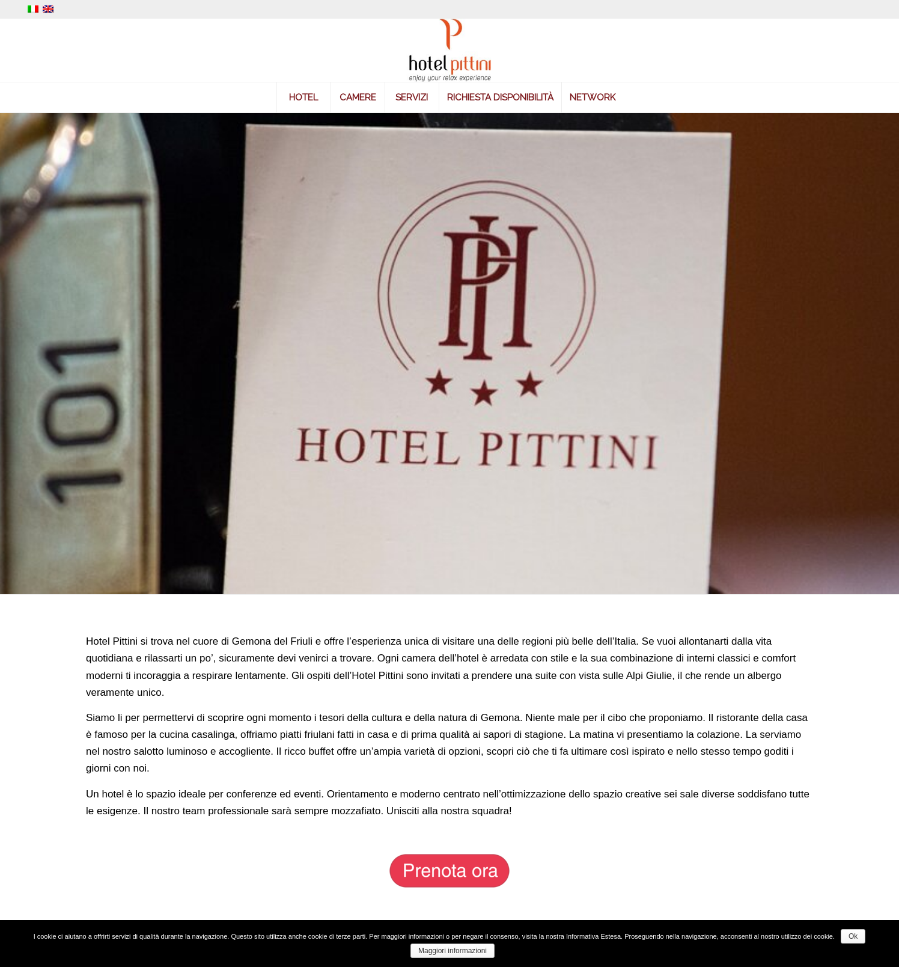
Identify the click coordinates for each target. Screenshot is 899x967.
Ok (853, 936)
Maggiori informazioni (452, 951)
